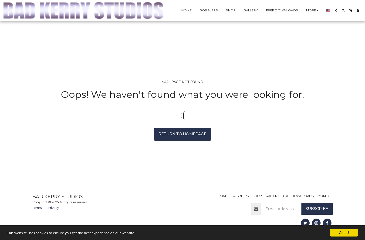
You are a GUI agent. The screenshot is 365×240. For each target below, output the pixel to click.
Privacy (53, 208)
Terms (37, 208)
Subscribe (317, 208)
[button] (336, 10)
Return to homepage (182, 134)
